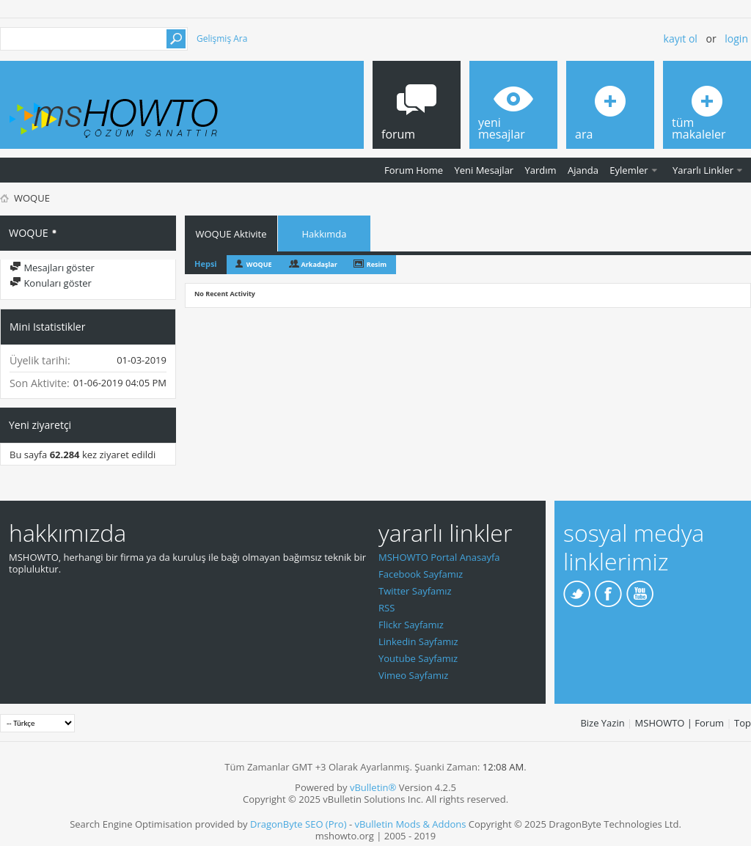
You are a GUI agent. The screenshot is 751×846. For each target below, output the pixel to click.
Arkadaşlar (319, 264)
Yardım (541, 170)
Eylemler (628, 170)
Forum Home (413, 170)
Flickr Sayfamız (411, 624)
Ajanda (583, 170)
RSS (386, 607)
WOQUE (259, 264)
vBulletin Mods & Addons (410, 824)
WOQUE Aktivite (231, 233)
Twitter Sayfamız (415, 590)
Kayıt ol (680, 38)
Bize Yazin (602, 722)
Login (736, 38)
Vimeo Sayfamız (413, 675)
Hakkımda (324, 233)
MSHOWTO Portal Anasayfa (439, 557)
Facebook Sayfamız (420, 574)
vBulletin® (373, 787)
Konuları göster (51, 283)
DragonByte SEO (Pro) (298, 824)
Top (742, 722)
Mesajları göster (52, 267)
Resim (377, 264)
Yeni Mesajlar (483, 170)
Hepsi (205, 263)
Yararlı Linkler (703, 170)
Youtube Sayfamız (418, 658)
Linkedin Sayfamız (418, 641)
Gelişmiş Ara (222, 38)
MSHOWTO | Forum (680, 722)
